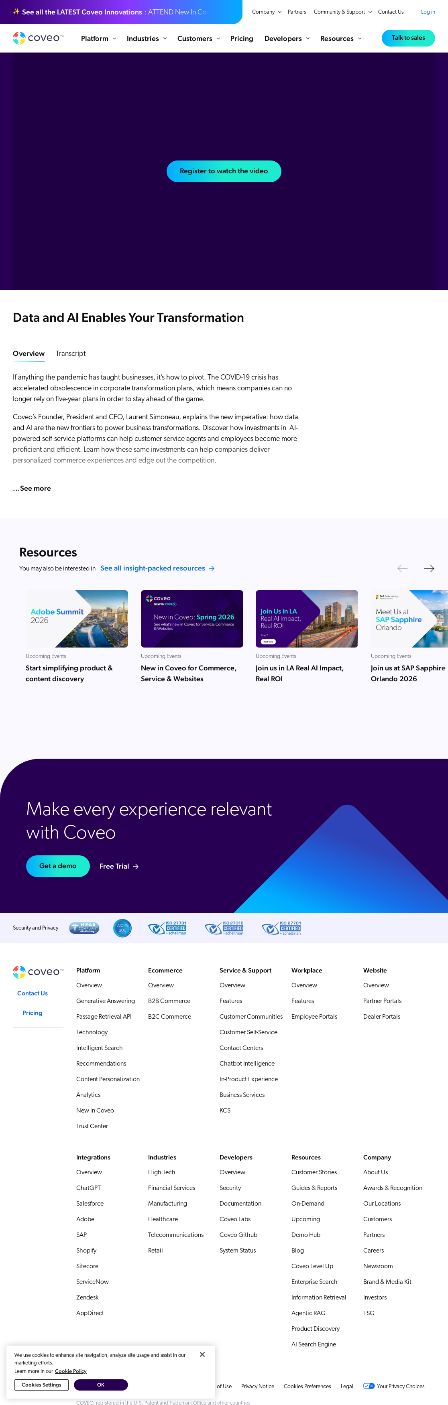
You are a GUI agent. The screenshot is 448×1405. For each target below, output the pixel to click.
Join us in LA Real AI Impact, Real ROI (300, 673)
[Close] (202, 1355)
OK (100, 1385)
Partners (297, 12)
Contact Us (391, 12)
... (32, 488)
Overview (29, 353)
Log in (428, 12)
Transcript (71, 354)
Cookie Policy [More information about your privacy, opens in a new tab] (71, 1371)
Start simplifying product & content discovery (69, 673)
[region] (110, 1372)
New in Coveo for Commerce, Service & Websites (189, 673)
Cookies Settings (41, 1385)
